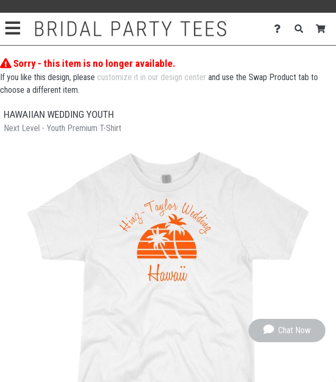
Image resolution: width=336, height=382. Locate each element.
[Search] (302, 29)
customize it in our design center (151, 77)
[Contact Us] (280, 29)
